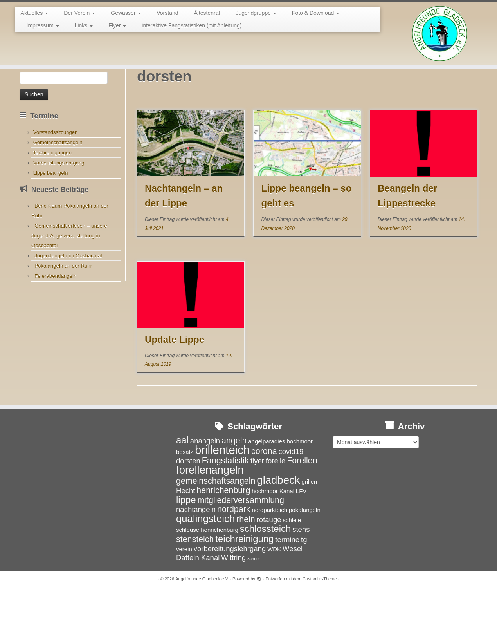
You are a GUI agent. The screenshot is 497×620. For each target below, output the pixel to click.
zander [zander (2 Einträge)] (253, 587)
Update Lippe (174, 368)
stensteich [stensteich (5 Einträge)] (195, 568)
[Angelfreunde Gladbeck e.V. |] (439, 33)
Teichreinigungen (52, 181)
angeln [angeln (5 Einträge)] (234, 469)
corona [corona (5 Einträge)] (264, 479)
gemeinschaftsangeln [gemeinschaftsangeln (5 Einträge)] (215, 510)
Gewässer (126, 13)
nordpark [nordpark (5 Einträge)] (233, 538)
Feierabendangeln (55, 304)
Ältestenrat (207, 13)
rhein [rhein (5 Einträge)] (245, 548)
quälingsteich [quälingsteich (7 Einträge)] (205, 547)
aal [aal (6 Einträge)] (182, 468)
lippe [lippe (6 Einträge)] (186, 528)
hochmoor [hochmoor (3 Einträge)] (265, 519)
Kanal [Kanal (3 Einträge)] (286, 519)
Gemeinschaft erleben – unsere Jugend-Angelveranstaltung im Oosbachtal (69, 264)
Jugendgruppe (256, 13)
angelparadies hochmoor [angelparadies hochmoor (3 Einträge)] (280, 469)
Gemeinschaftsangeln (58, 171)
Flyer (117, 25)
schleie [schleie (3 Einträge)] (292, 548)
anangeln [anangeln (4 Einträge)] (205, 469)
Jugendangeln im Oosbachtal (68, 284)
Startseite (31, 83)
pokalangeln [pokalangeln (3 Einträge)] (305, 538)
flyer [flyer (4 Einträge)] (257, 489)
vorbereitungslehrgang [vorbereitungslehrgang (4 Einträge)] (230, 577)
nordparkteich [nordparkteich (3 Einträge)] (269, 538)
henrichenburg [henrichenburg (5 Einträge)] (223, 519)
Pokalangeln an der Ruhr (63, 294)
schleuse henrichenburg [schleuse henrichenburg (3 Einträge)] (207, 558)
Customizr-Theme (320, 608)
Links (84, 25)
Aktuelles (35, 13)
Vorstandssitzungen (55, 161)
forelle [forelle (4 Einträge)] (276, 489)
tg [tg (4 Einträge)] (304, 568)
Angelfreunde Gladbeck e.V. (202, 608)
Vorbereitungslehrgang (59, 191)
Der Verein (79, 13)
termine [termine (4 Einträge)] (287, 568)
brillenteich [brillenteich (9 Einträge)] (222, 478)
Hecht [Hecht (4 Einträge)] (185, 519)
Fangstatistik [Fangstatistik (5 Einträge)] (225, 489)
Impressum (43, 25)
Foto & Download (315, 13)
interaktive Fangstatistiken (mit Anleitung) (191, 25)
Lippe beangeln (50, 201)
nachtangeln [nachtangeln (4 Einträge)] (196, 538)
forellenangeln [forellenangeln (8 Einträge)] (210, 498)
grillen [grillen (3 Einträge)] (309, 510)
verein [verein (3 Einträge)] (184, 577)
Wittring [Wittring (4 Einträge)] (233, 586)
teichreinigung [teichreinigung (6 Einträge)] (244, 567)
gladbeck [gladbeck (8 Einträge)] (278, 509)
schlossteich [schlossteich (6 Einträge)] (265, 557)
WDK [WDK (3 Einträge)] (274, 577)
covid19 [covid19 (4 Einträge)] (290, 480)
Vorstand (167, 13)
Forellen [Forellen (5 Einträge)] (302, 489)
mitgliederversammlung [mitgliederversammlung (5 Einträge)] (240, 528)
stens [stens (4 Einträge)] (301, 558)
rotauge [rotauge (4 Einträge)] (269, 548)
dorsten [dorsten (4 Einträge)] (188, 489)
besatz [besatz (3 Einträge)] (184, 480)
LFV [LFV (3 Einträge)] (301, 519)
